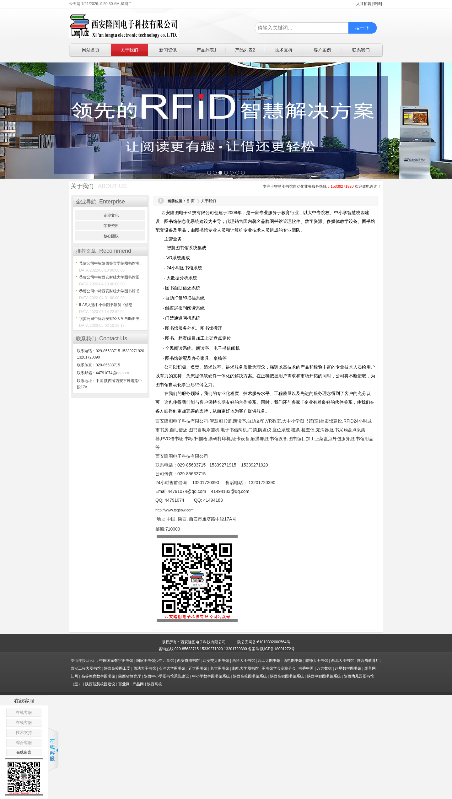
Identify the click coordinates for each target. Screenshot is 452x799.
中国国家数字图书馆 (116, 660)
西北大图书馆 (342, 660)
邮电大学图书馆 (245, 668)
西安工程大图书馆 (86, 668)
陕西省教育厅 (368, 660)
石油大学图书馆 (172, 668)
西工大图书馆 (269, 660)
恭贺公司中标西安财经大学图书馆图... (111, 277)
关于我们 (208, 201)
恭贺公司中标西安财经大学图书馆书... (111, 291)
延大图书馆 (197, 668)
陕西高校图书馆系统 (250, 676)
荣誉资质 (111, 226)
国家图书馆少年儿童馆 (155, 660)
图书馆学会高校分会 (279, 668)
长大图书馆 (219, 668)
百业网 (124, 684)
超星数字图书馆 (348, 668)
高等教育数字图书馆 (98, 676)
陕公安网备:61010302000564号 (263, 642)
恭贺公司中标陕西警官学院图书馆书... (111, 263)
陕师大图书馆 (316, 660)
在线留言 (23, 752)
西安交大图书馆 (216, 660)
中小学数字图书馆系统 (211, 676)
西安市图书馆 (188, 660)
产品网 (138, 684)
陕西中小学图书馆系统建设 (166, 676)
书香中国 (306, 668)
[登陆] (377, 4)
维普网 (370, 668)
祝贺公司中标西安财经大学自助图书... (111, 318)
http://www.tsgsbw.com (174, 510)
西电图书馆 (292, 660)
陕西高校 (154, 684)
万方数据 (324, 668)
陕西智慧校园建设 (100, 684)
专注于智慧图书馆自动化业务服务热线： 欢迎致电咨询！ (322, 186)
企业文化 (111, 215)
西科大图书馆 (243, 660)
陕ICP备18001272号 (277, 649)
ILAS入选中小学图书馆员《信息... (107, 305)
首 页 (190, 201)
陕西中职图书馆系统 (324, 676)
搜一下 (362, 27)
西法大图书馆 (144, 668)
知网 (74, 676)
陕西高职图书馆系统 (287, 676)
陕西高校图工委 (117, 668)
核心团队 (111, 236)
